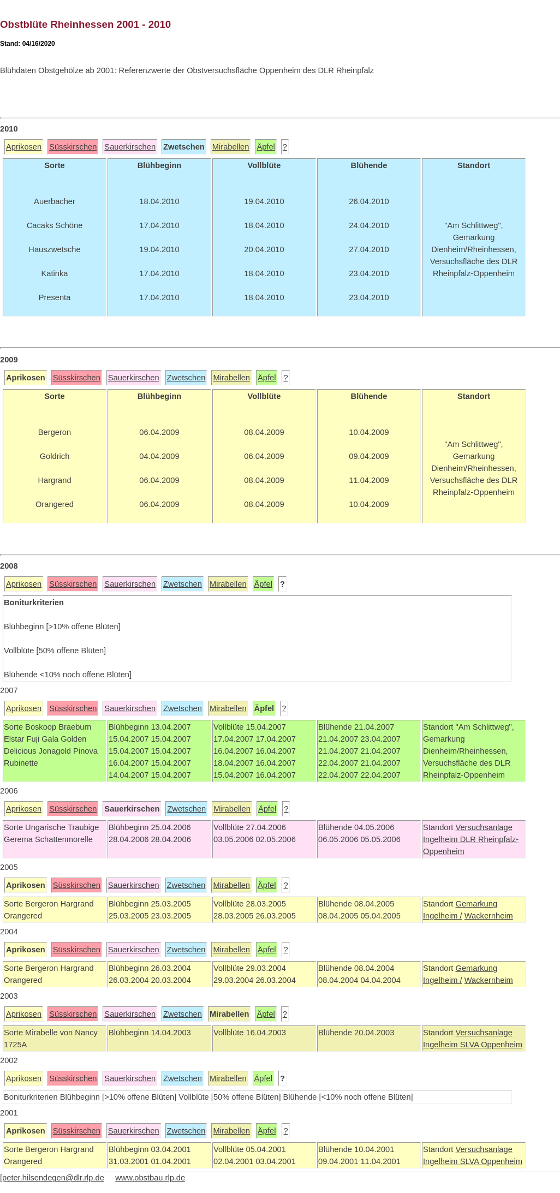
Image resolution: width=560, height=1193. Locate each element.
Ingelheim (441, 839)
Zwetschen (186, 377)
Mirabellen (230, 146)
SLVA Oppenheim (491, 1044)
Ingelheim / (442, 915)
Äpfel (266, 146)
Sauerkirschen (130, 146)
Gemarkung (476, 903)
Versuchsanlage (483, 827)
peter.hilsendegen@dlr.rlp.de (53, 1177)
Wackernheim (488, 915)
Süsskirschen (73, 146)
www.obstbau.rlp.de (150, 1177)
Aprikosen (23, 146)
